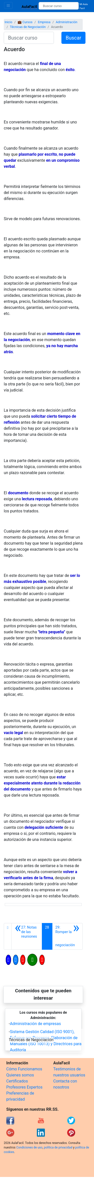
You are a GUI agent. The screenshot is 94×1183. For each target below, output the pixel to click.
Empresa (44, 22)
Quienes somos (20, 1075)
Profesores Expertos (24, 1087)
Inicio (8, 22)
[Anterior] (26, 936)
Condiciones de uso (29, 1147)
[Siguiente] (67, 936)
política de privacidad (58, 1147)
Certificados (17, 1081)
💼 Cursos (25, 22)
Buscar (73, 38)
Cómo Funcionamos (24, 1069)
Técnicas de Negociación (28, 27)
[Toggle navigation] (8, 5)
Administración (66, 22)
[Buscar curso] (58, 6)
